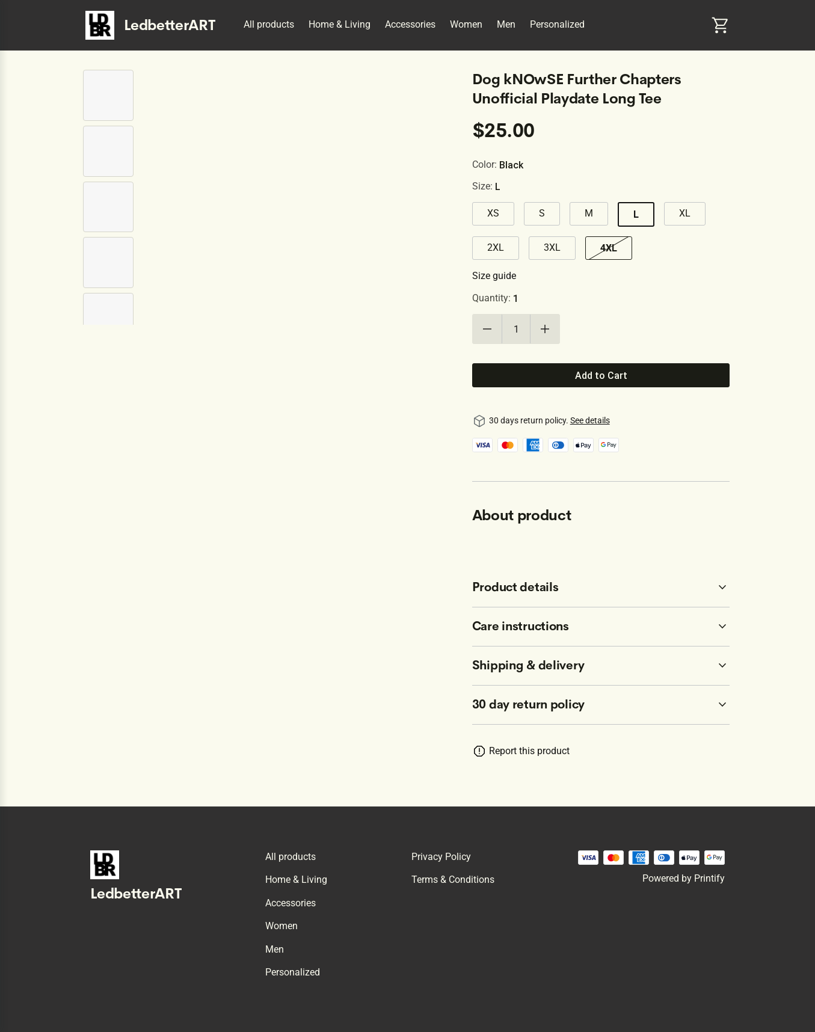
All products (269, 24)
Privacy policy (441, 856)
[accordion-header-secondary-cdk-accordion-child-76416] (601, 626)
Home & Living (340, 24)
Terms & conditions (452, 879)
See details (590, 420)
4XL (608, 248)
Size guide (494, 275)
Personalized (557, 24)
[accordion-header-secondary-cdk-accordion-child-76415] (601, 587)
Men (506, 24)
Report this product (529, 751)
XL (684, 213)
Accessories (410, 24)
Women (466, 24)
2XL (495, 247)
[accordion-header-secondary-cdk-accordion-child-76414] (601, 705)
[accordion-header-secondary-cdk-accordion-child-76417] (601, 666)
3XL (552, 247)
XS (493, 213)
